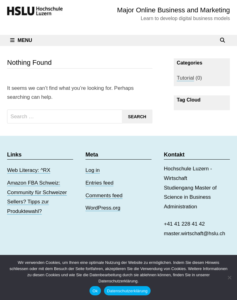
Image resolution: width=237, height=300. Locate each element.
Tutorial (185, 78)
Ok (95, 291)
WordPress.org (102, 208)
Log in (92, 170)
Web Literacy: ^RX (28, 170)
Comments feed (104, 195)
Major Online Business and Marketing (173, 10)
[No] (229, 277)
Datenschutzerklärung (127, 291)
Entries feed (99, 183)
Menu (21, 40)
